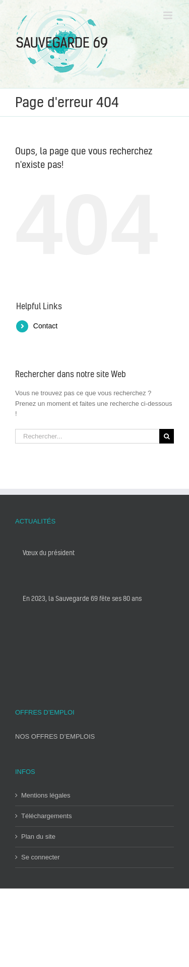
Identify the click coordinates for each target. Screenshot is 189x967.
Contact (45, 326)
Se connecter (40, 857)
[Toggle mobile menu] (168, 15)
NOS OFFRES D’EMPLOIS (55, 736)
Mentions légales (46, 795)
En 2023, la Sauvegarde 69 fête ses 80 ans (82, 598)
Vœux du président (49, 552)
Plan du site (38, 836)
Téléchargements (46, 816)
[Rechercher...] (87, 436)
